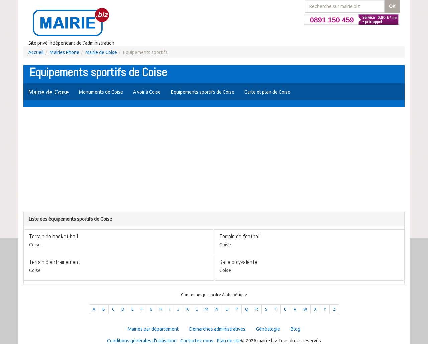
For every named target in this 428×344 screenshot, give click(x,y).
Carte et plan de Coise (267, 92)
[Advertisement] (214, 160)
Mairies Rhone (64, 52)
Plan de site (229, 340)
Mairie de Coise (101, 52)
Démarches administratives (217, 329)
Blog (295, 329)
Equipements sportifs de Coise (202, 92)
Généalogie (268, 329)
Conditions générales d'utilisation (142, 340)
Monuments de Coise (101, 92)
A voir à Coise (147, 92)
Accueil (36, 52)
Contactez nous (196, 340)
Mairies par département (153, 329)
